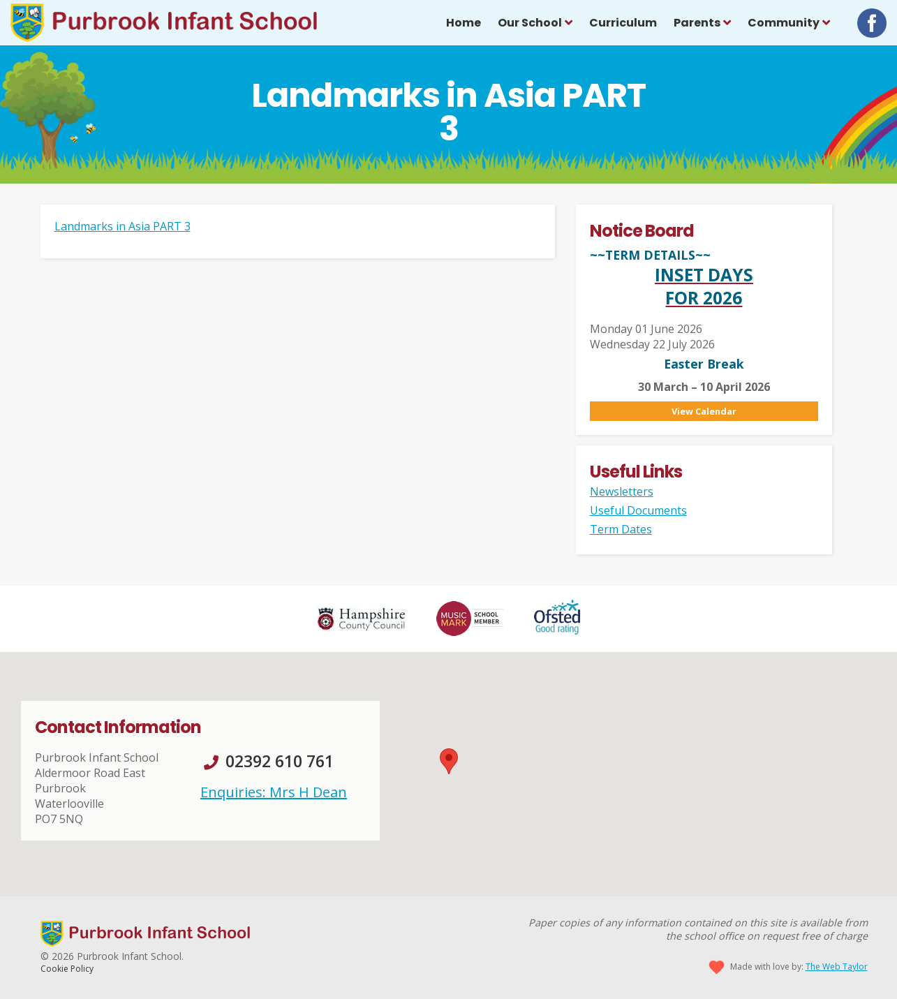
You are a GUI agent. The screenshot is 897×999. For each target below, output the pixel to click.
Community (784, 23)
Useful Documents (638, 510)
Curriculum (623, 23)
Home (463, 23)
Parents (697, 23)
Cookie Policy (67, 969)
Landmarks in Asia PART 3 (122, 226)
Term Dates (621, 529)
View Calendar (704, 411)
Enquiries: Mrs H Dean (273, 792)
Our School (530, 23)
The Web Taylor (837, 966)
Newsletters (621, 491)
